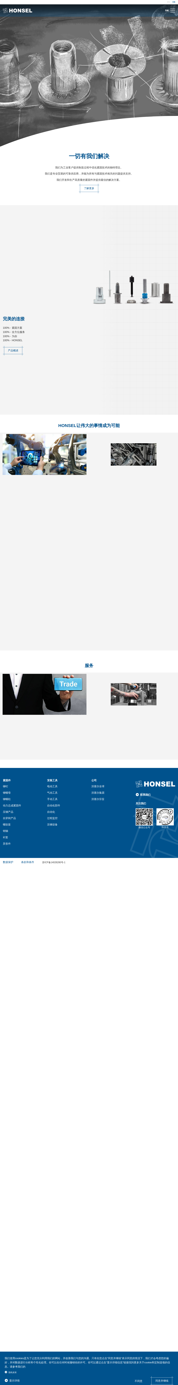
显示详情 (14, 1380)
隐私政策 (13, 1372)
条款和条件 (27, 861)
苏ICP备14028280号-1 (53, 861)
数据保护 (8, 861)
